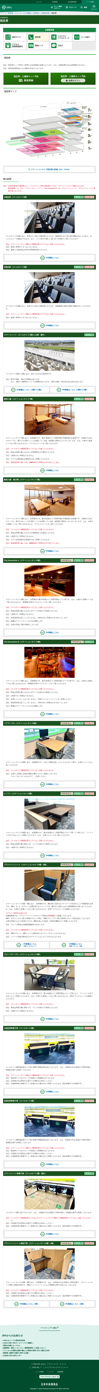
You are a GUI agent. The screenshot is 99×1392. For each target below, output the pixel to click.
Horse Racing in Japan (49, 1377)
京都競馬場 (45, 13)
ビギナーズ (71, 7)
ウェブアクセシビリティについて (56, 1367)
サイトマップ (53, 1364)
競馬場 (36, 13)
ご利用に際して (36, 1367)
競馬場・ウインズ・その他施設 (19, 13)
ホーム (3, 13)
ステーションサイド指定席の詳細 (49, 169)
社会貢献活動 (72, 2)
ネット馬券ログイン (56, 7)
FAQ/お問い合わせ (39, 1364)
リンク (63, 1364)
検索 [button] (84, 7)
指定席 (53, 13)
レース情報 (90, 2)
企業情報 (55, 2)
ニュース (39, 2)
